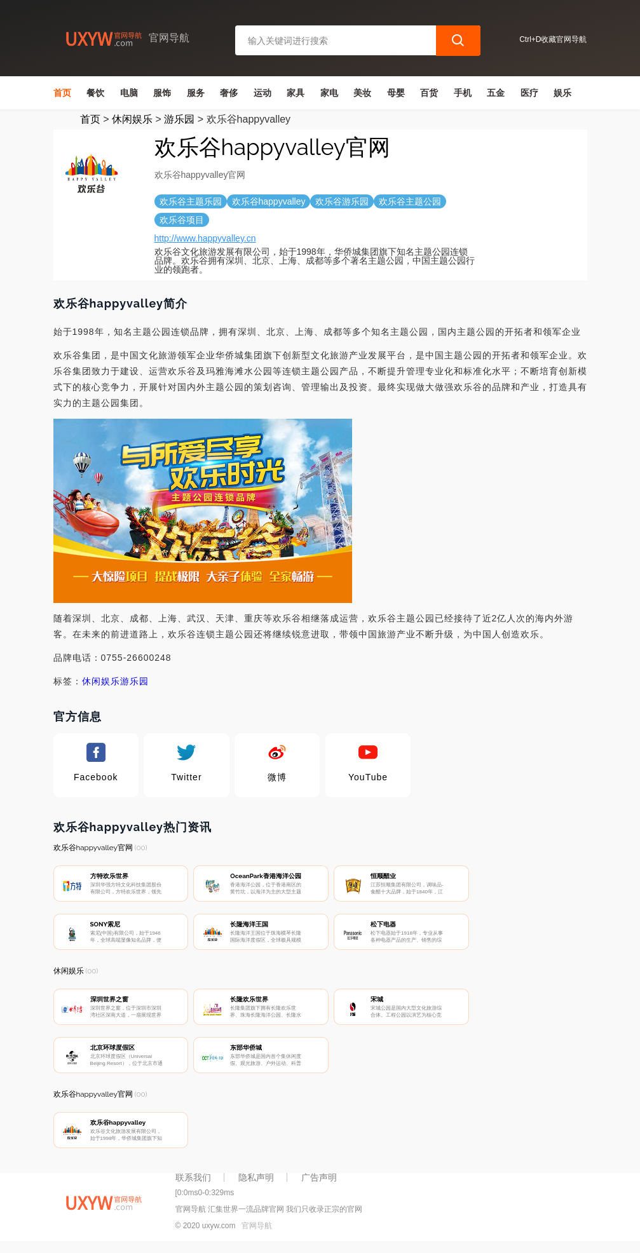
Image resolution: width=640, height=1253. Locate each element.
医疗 (529, 92)
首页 (62, 92)
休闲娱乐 (132, 119)
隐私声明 (256, 1184)
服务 (196, 92)
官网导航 (257, 1232)
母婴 (396, 92)
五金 (496, 92)
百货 (429, 92)
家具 (295, 92)
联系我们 (193, 1184)
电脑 (129, 92)
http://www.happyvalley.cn (205, 238)
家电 (329, 92)
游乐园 (179, 119)
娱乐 (562, 92)
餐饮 (95, 92)
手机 (463, 92)
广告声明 (319, 1184)
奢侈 (229, 92)
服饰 (162, 92)
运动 (262, 92)
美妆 (362, 92)
